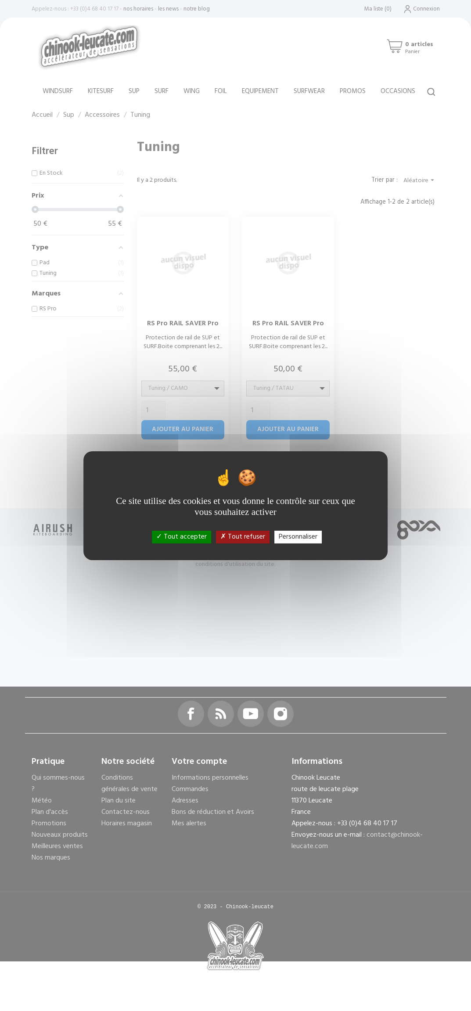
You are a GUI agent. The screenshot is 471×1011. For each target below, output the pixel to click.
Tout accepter (181, 536)
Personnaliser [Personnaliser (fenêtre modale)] (298, 536)
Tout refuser (242, 536)
